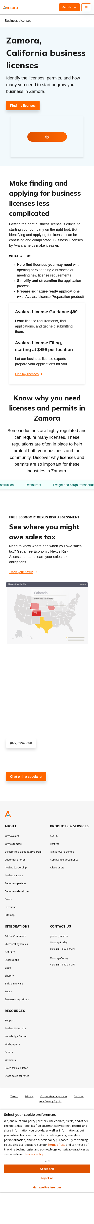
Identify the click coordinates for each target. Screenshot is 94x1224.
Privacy (29, 1096)
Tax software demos (62, 851)
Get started (69, 7)
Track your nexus (21, 572)
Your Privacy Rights (50, 1101)
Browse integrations (17, 999)
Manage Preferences (47, 1187)
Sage (8, 967)
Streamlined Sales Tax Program (23, 851)
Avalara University (15, 1028)
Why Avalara (12, 836)
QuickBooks (12, 960)
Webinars (10, 1060)
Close (47, 1160)
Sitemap (10, 915)
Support (9, 1020)
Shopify (9, 975)
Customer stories (15, 859)
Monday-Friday (58, 942)
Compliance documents (64, 859)
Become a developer (17, 891)
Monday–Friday (59, 958)
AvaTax (54, 836)
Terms (14, 1096)
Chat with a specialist (26, 776)
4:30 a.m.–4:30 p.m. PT (62, 964)
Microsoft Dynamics (16, 944)
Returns (54, 844)
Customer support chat (22, 788)
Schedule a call (17, 754)
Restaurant (33, 485)
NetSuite (10, 952)
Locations (10, 907)
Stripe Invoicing (14, 983)
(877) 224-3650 (21, 743)
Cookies (79, 1096)
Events (9, 1052)
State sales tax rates (17, 1076)
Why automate (13, 844)
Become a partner (15, 883)
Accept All (47, 1169)
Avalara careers (14, 875)
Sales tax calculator (16, 1068)
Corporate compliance (53, 1096)
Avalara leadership (16, 867)
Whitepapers (12, 1044)
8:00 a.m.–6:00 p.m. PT (62, 948)
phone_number (59, 936)
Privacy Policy (34, 1154)
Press (8, 899)
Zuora (8, 991)
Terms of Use (56, 1145)
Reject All (47, 1178)
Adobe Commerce (15, 936)
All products (57, 867)
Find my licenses (23, 105)
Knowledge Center (16, 1036)
